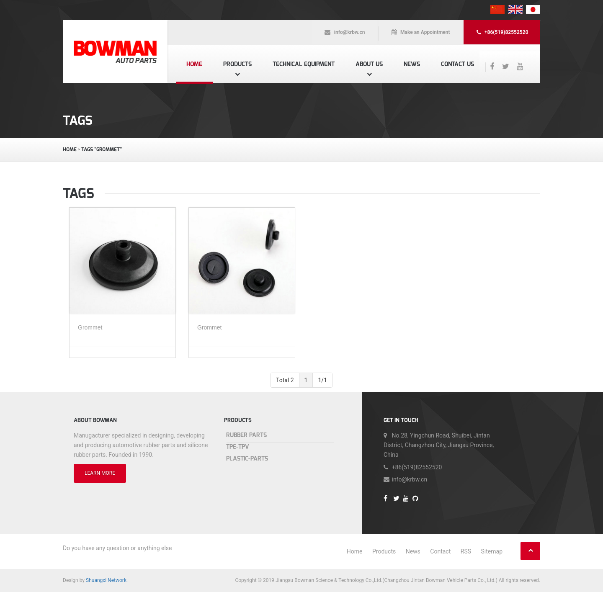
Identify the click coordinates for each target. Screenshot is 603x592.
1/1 (322, 380)
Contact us (457, 64)
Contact (440, 551)
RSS (466, 551)
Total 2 (285, 380)
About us (369, 64)
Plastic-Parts (247, 459)
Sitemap (491, 551)
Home (194, 64)
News (412, 64)
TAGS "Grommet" (101, 149)
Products (237, 64)
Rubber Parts (246, 435)
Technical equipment (304, 64)
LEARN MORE (100, 473)
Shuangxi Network (106, 580)
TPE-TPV (237, 447)
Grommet (90, 327)
